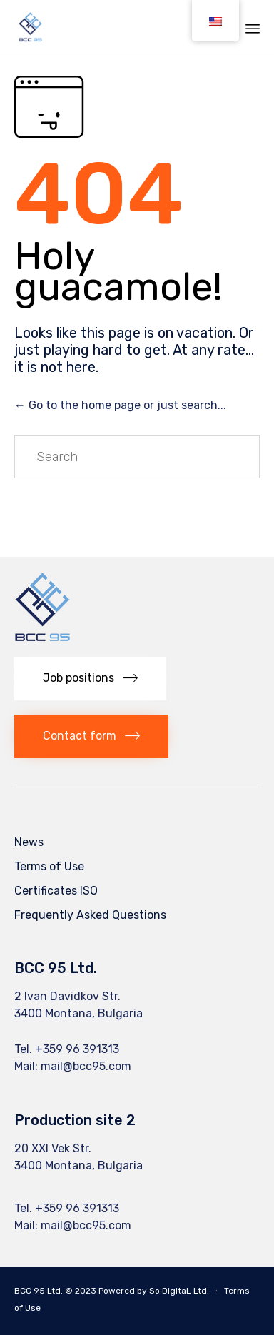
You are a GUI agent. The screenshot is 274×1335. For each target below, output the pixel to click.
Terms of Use (49, 866)
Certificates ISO (56, 890)
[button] (90, 678)
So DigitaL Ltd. (179, 1291)
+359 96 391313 (77, 1049)
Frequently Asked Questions (90, 915)
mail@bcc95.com (86, 1066)
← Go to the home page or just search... (120, 405)
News (29, 842)
